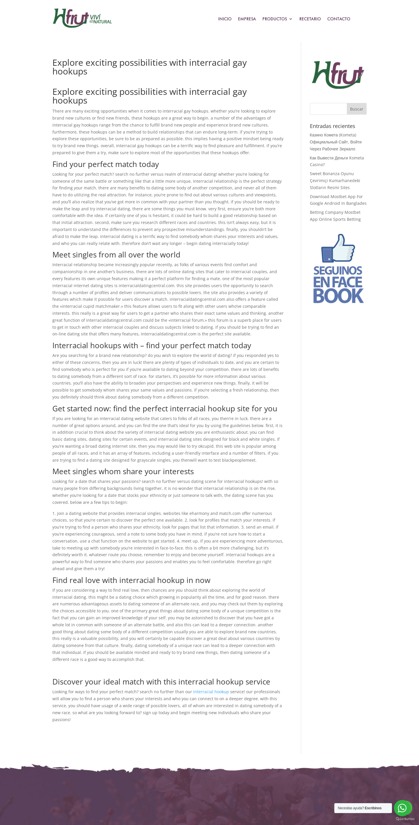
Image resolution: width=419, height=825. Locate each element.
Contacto (338, 19)
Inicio (225, 19)
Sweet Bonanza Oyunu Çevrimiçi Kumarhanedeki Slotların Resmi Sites (335, 180)
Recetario (310, 19)
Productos (274, 19)
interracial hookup (211, 691)
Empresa (247, 19)
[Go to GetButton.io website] (405, 819)
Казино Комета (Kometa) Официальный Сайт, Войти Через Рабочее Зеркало (336, 142)
